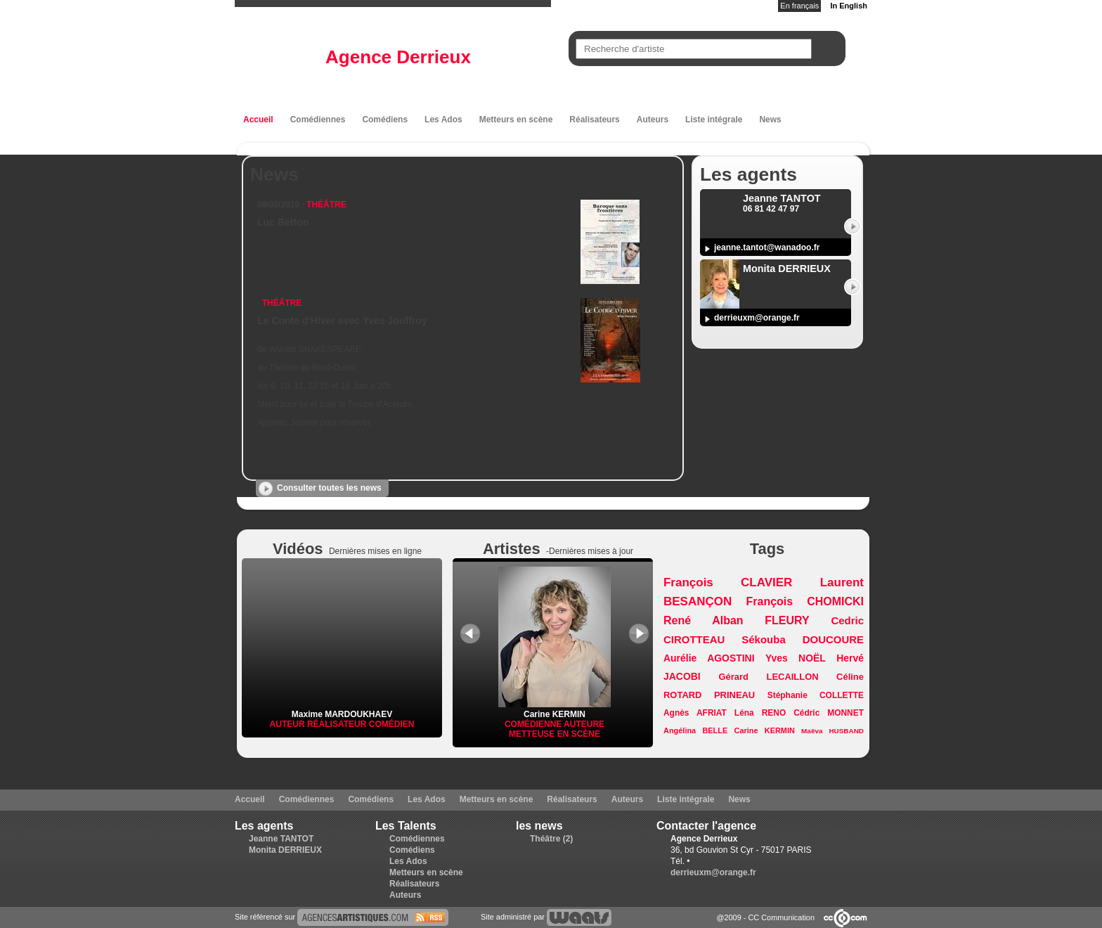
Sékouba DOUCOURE (802, 639)
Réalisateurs (594, 119)
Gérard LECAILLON (769, 676)
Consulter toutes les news (329, 488)
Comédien (392, 724)
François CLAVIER (727, 582)
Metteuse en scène (554, 734)
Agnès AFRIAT (695, 713)
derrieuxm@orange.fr (757, 318)
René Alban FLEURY (736, 620)
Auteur (288, 724)
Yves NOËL (795, 658)
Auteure (584, 724)
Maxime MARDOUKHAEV (342, 714)
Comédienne (534, 724)
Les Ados (443, 119)
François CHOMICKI (805, 601)
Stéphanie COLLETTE (815, 695)
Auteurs (652, 119)
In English (848, 5)
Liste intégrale (713, 119)
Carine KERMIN (554, 709)
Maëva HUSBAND (832, 731)
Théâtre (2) (551, 839)
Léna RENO (760, 713)
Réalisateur (338, 724)
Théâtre (326, 205)
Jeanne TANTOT (281, 839)
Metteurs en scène (516, 119)
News (770, 119)
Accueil (258, 119)
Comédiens (385, 119)
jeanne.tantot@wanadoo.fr (766, 247)
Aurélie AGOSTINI (709, 658)
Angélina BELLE (695, 730)
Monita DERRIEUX (285, 850)
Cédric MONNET (828, 713)
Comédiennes (318, 119)
